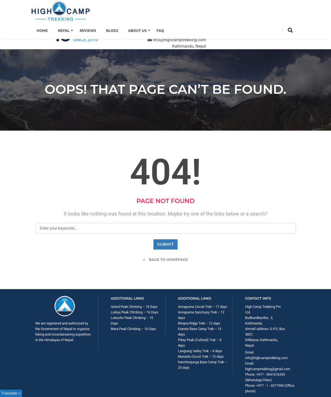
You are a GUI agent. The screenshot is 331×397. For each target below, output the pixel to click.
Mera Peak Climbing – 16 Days (133, 306)
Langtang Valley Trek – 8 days (200, 328)
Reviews (91, 29)
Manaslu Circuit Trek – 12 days (201, 334)
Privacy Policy (285, 384)
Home (46, 29)
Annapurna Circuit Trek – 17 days (202, 284)
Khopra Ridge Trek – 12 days (199, 300)
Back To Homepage (165, 237)
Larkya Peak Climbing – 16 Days (134, 289)
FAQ (164, 29)
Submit (165, 221)
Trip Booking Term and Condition (247, 384)
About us (141, 29)
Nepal (67, 29)
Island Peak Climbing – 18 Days (134, 284)
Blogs (116, 29)
